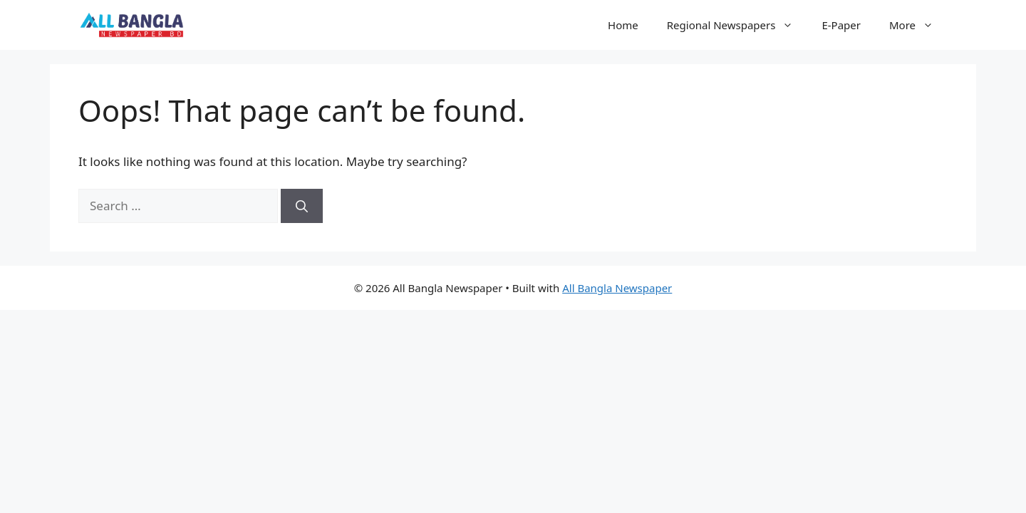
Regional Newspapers (737, 25)
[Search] (302, 206)
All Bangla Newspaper (617, 288)
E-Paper (841, 25)
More (918, 25)
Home (623, 25)
